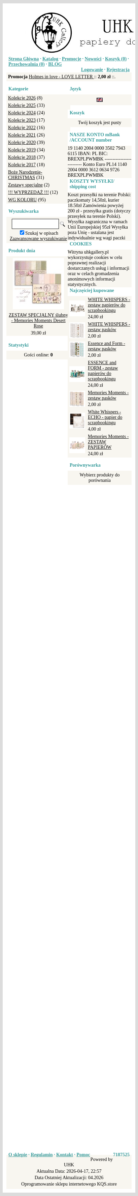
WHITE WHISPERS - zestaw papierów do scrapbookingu (109, 305)
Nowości (93, 58)
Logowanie (92, 69)
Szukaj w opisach (41, 233)
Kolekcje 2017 (22, 164)
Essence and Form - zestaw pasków (106, 346)
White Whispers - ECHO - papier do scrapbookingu (105, 417)
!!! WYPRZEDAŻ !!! (28, 192)
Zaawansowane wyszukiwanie (38, 238)
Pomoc (83, 1154)
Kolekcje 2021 (22, 135)
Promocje (71, 58)
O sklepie (17, 1154)
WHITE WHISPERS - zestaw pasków (109, 327)
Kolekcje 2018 (22, 157)
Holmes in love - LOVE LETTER (61, 76)
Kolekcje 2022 (22, 127)
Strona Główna (23, 58)
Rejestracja (118, 69)
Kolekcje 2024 (22, 112)
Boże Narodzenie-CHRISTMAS (25, 175)
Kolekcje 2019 (22, 149)
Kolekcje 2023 (22, 120)
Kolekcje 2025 (22, 105)
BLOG (55, 64)
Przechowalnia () (26, 64)
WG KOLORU (22, 199)
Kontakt (64, 1154)
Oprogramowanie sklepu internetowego (58, 1184)
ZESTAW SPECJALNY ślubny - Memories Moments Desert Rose (38, 320)
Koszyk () (116, 58)
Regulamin (42, 1154)
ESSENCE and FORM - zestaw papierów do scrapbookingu (103, 370)
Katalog (50, 58)
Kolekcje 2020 (22, 142)
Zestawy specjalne (25, 184)
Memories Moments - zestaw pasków (108, 395)
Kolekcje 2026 (22, 97)
